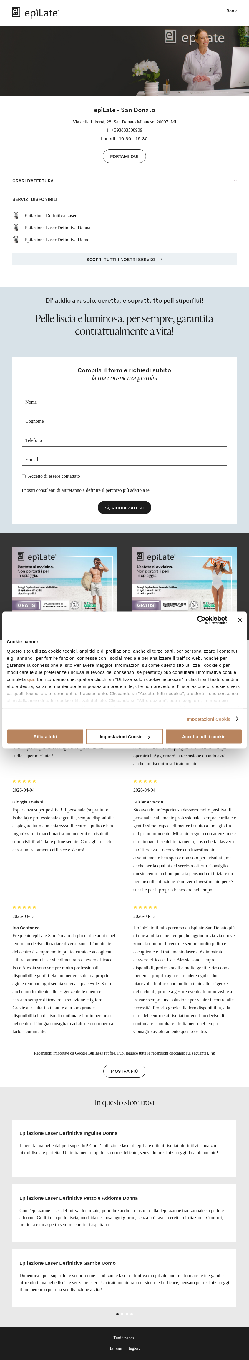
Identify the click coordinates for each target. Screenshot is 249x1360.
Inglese (134, 1348)
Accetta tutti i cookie (203, 736)
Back (231, 11)
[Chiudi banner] (240, 620)
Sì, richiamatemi (124, 508)
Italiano (115, 1348)
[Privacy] (24, 476)
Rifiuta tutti (45, 736)
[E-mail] (124, 460)
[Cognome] (124, 421)
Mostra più (124, 1071)
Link (211, 1052)
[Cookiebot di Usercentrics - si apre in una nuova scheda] (201, 620)
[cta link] (64, 586)
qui (30, 678)
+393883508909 (124, 130)
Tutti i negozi (125, 1338)
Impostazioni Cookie (208, 718)
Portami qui (124, 156)
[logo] (35, 13)
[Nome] (124, 402)
